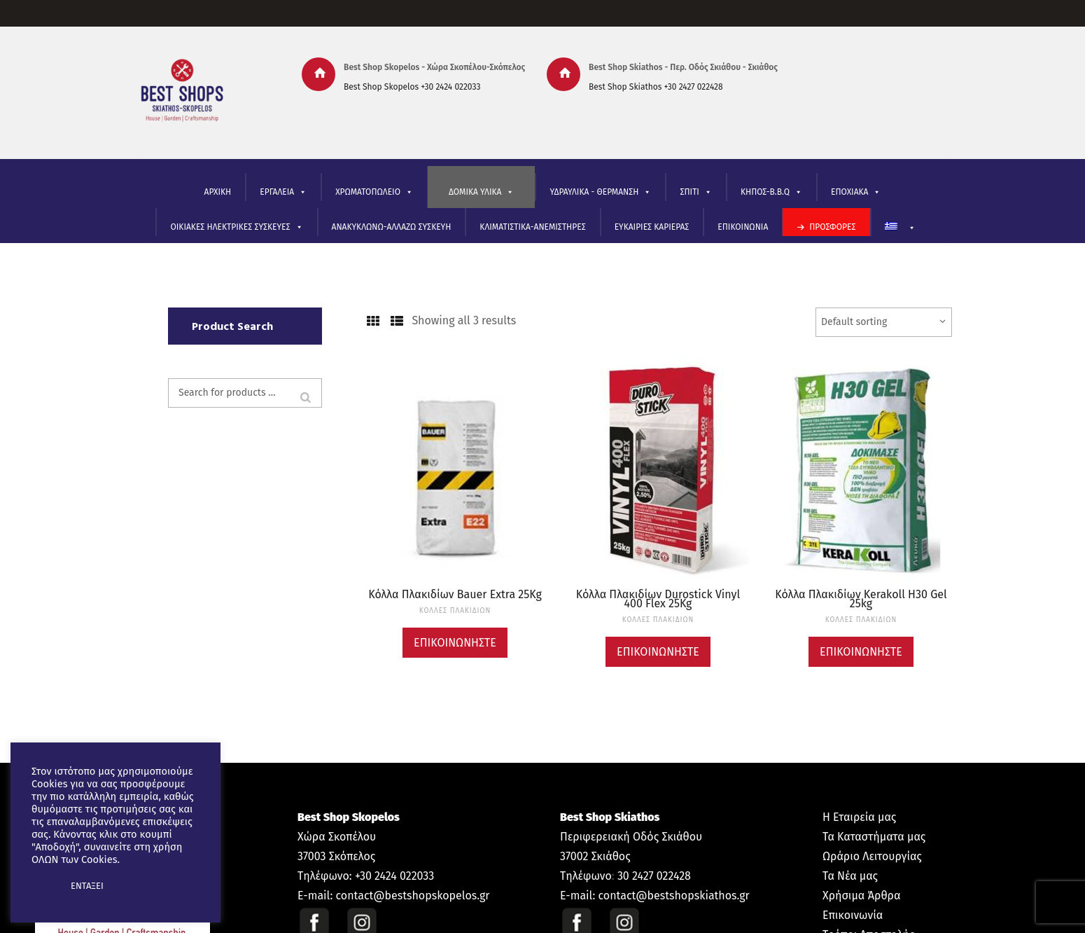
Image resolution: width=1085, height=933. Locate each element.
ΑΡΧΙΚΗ (218, 192)
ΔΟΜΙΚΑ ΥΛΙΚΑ (481, 192)
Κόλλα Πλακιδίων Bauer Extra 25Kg (455, 594)
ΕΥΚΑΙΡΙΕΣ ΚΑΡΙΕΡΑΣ (652, 227)
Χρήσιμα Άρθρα (861, 895)
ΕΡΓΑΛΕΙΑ (283, 192)
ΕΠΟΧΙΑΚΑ (856, 192)
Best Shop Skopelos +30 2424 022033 (412, 87)
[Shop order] (884, 322)
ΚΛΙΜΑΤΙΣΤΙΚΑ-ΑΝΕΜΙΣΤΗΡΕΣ (532, 227)
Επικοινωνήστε (455, 642)
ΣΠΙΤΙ (695, 192)
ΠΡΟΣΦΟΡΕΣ (832, 227)
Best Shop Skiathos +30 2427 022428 (656, 87)
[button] (43, 886)
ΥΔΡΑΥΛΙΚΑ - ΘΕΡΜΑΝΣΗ (600, 192)
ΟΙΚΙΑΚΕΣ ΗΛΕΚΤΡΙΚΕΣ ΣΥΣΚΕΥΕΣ (236, 227)
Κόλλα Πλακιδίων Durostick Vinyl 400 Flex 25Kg (658, 599)
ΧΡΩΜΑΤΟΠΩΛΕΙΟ (374, 192)
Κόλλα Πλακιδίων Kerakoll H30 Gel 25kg (860, 599)
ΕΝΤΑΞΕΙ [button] (87, 885)
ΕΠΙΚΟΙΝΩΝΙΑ (743, 227)
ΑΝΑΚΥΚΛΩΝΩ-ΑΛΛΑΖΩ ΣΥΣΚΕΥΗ (391, 227)
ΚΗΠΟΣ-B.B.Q (771, 192)
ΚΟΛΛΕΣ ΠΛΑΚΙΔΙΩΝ (455, 611)
